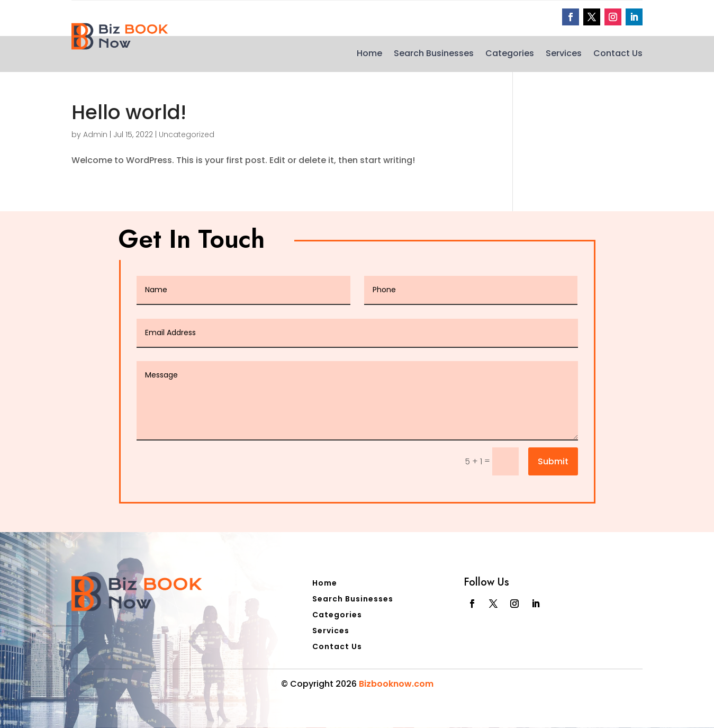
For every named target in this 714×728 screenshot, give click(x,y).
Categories (509, 54)
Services (564, 54)
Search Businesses (434, 54)
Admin (95, 134)
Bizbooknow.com (396, 684)
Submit (553, 461)
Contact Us (618, 54)
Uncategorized (186, 134)
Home (369, 54)
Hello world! (128, 112)
